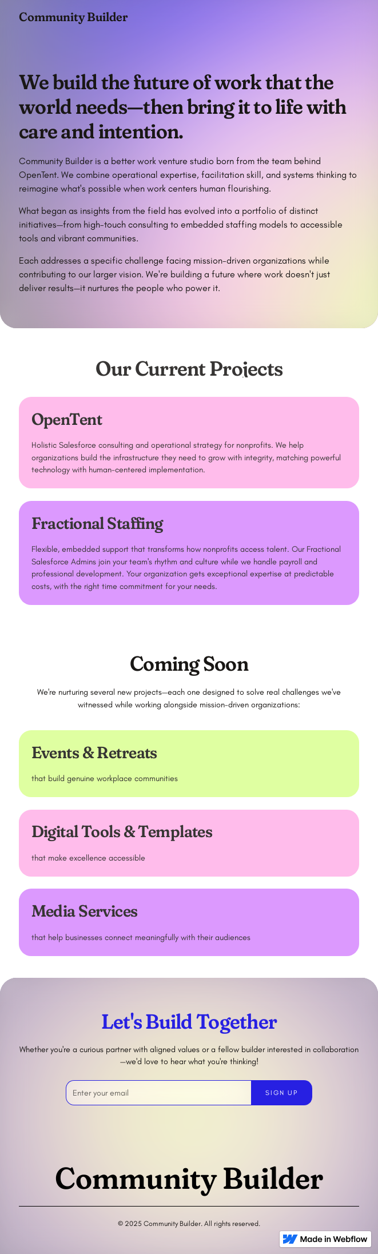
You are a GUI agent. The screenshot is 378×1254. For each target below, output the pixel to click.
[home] (73, 16)
